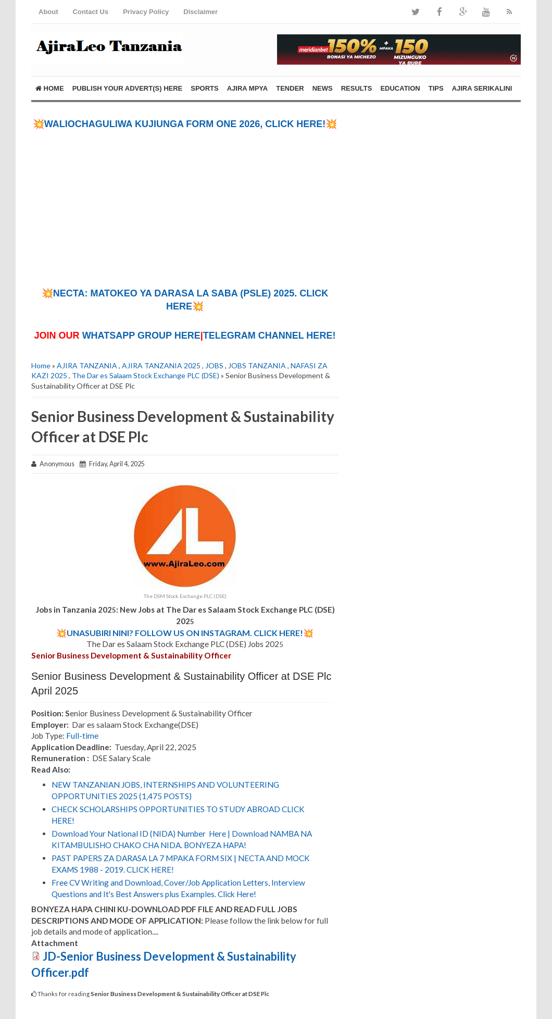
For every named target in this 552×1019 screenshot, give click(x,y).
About (48, 12)
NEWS (322, 88)
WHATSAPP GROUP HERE (141, 335)
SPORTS (204, 88)
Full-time (82, 735)
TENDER (290, 88)
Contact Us (91, 12)
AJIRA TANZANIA (87, 365)
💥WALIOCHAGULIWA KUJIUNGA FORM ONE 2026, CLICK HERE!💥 (185, 124)
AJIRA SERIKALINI (482, 88)
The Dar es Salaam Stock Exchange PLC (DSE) (145, 375)
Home (49, 88)
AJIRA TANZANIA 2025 (161, 365)
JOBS (214, 365)
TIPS (436, 88)
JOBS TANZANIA (257, 365)
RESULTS (356, 88)
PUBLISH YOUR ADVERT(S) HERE (127, 88)
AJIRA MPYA (247, 88)
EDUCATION (400, 88)
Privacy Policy (146, 12)
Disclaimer (200, 12)
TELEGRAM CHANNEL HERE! (269, 335)
